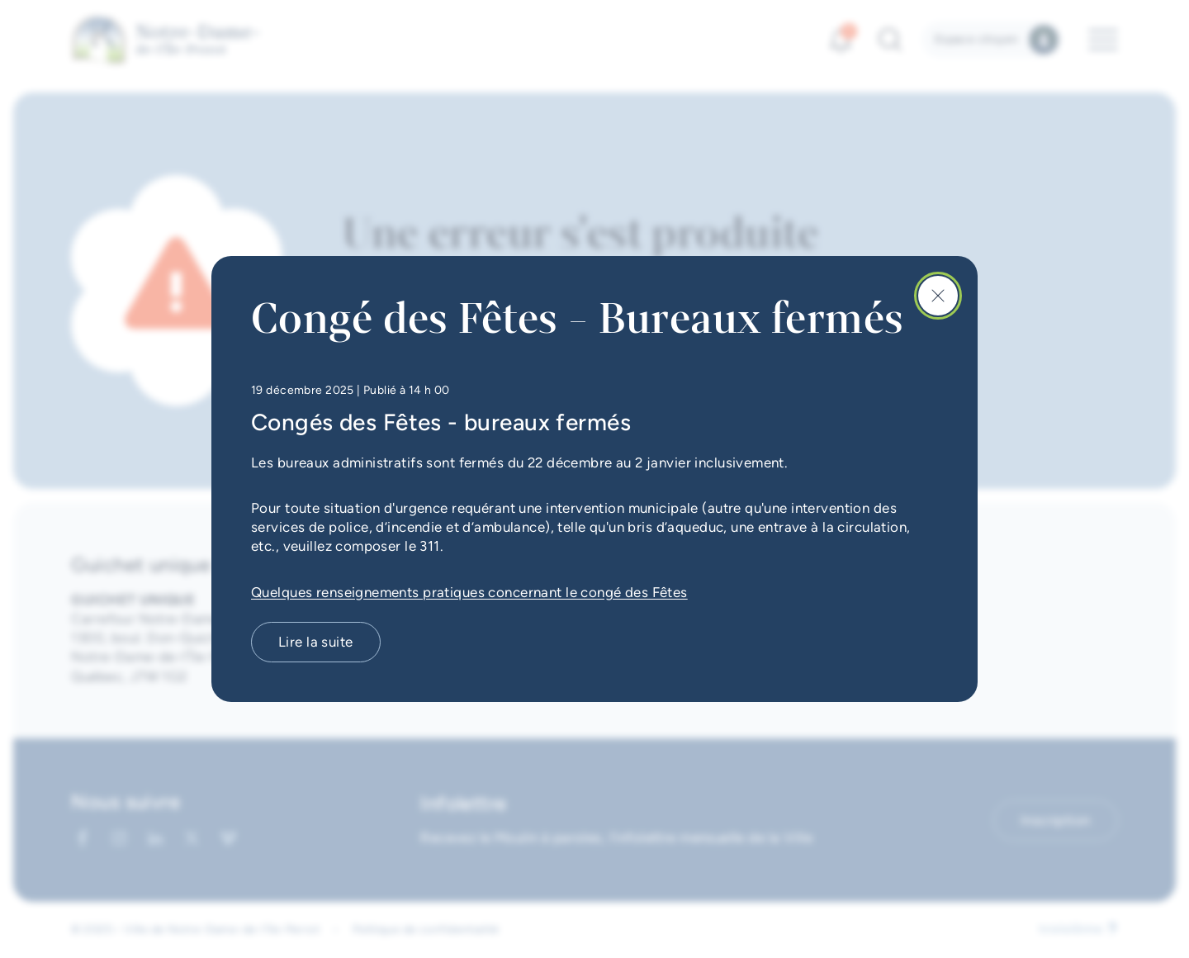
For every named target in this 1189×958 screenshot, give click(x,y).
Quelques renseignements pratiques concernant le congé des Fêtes (469, 592)
